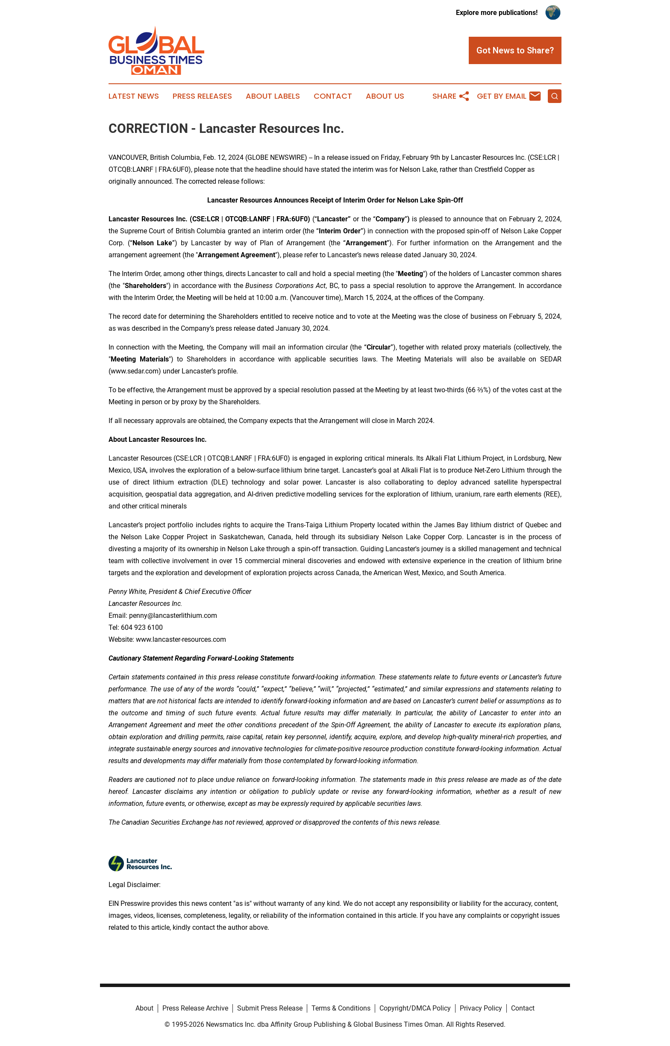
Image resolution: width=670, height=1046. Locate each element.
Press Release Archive (195, 1008)
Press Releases (202, 96)
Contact (333, 96)
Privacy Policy (481, 1008)
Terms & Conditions (340, 1008)
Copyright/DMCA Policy (415, 1008)
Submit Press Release (270, 1008)
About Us (385, 96)
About (144, 1008)
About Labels (273, 96)
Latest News (134, 96)
